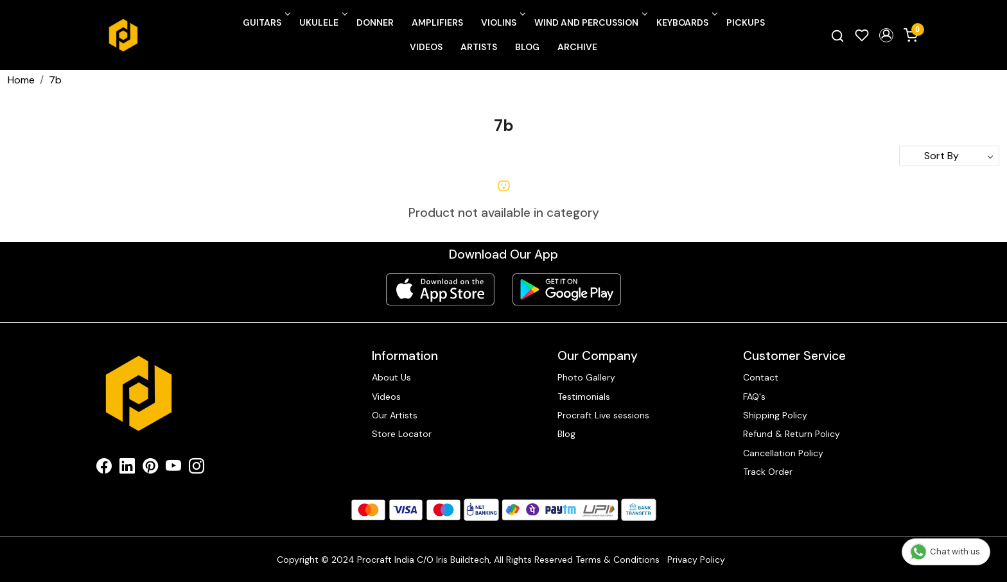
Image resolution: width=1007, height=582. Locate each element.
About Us (391, 377)
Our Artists (394, 415)
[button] (886, 35)
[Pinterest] (150, 468)
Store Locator (402, 434)
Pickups (745, 22)
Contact (760, 377)
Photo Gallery (586, 377)
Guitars (265, 22)
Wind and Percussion (589, 22)
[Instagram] (196, 468)
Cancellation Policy (783, 453)
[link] (837, 35)
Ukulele (322, 22)
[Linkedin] (127, 468)
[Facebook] (104, 468)
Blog (527, 47)
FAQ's (754, 396)
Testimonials (583, 396)
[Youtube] (173, 468)
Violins (502, 22)
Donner (375, 22)
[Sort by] (949, 156)
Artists (478, 47)
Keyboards (685, 22)
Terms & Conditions (617, 559)
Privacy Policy (696, 559)
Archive (577, 47)
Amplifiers (437, 22)
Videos (426, 47)
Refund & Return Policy (791, 434)
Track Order (767, 471)
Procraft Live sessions (603, 415)
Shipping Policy (775, 415)
